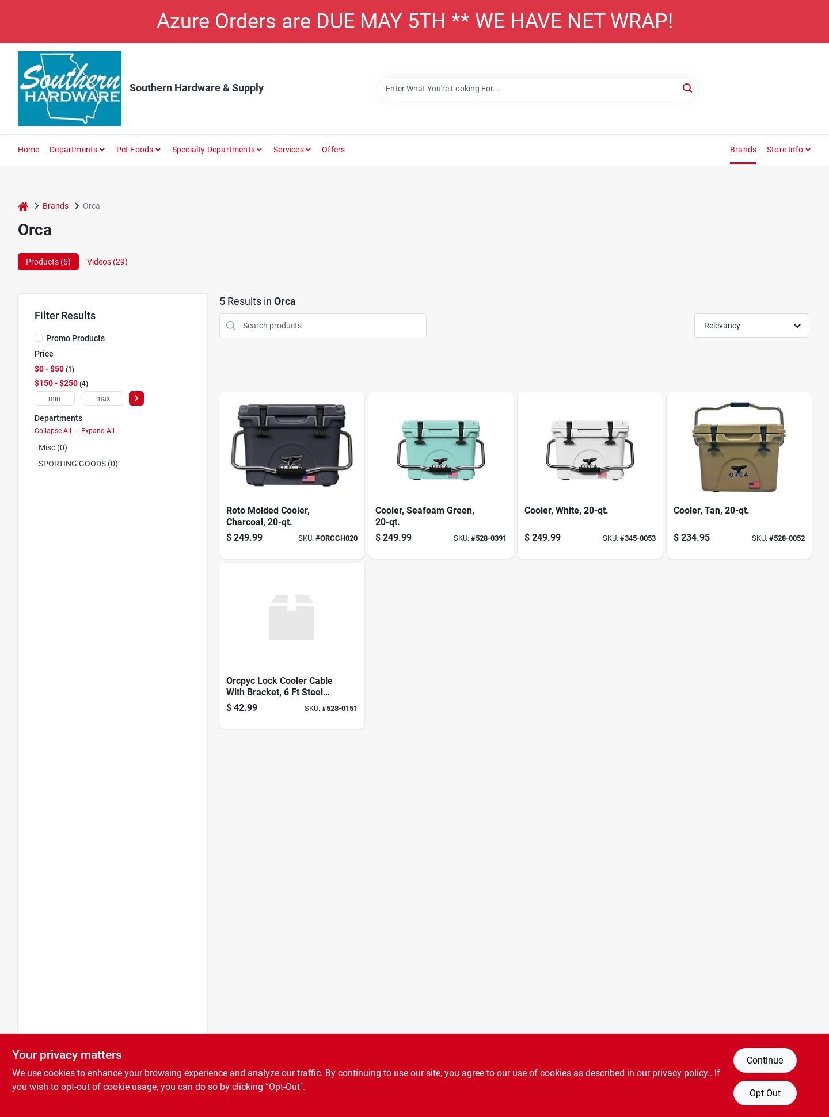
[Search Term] (538, 88)
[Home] (23, 206)
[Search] (688, 87)
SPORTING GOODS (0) (78, 463)
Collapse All (53, 431)
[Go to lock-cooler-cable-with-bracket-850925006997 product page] (291, 646)
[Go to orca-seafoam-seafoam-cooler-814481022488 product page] (441, 475)
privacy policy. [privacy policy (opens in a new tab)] (681, 1073)
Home (29, 149)
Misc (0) (53, 447)
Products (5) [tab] (48, 261)
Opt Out (765, 1093)
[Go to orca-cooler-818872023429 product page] (291, 475)
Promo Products (75, 338)
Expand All (98, 431)
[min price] (55, 398)
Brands (743, 149)
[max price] (103, 398)
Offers (333, 149)
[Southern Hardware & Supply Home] (69, 88)
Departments (73, 149)
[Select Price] (136, 398)
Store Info (785, 149)
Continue (765, 1060)
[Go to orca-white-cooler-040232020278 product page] (590, 475)
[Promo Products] (39, 338)
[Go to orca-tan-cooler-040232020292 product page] (739, 475)
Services (288, 149)
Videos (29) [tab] (107, 261)
